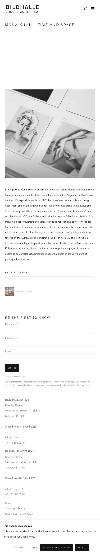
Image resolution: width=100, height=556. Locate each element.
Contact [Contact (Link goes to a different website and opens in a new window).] (9, 503)
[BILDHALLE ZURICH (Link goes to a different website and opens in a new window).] (17, 400)
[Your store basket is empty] (86, 8)
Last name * (11, 338)
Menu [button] (92, 8)
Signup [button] (12, 368)
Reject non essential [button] (57, 548)
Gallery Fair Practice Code (19, 513)
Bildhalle (22, 8)
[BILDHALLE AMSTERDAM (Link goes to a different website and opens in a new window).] (19, 451)
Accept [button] (82, 548)
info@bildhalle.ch (14, 437)
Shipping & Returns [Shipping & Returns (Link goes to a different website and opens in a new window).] (15, 508)
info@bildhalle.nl (14, 489)
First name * (11, 324)
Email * (8, 351)
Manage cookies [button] (26, 548)
